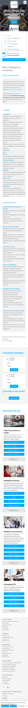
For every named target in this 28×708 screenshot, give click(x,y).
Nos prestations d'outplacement (9, 666)
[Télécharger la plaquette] (14, 698)
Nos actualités (5, 630)
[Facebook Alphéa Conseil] (3, 687)
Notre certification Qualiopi (8, 671)
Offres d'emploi (5, 636)
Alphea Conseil (7, 619)
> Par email (5, 682)
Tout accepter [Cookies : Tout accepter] (5, 706)
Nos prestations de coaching (8, 669)
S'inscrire (14, 22)
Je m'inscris (14, 370)
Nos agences (5, 628)
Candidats (5, 634)
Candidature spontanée (7, 637)
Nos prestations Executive (8, 650)
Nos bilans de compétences (8, 668)
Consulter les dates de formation (14, 59)
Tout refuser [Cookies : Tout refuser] (13, 706)
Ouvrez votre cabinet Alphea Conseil (10, 621)
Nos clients (5, 652)
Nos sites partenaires (7, 653)
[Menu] (25, 2)
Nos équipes (5, 626)
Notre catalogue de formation (9, 664)
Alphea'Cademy (6, 661)
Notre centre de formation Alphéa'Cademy (11, 662)
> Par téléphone (6, 684)
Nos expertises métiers (7, 646)
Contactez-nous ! (14, 398)
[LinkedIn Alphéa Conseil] (7, 687)
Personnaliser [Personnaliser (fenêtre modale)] (21, 706)
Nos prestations (6, 648)
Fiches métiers (5, 639)
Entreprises (6, 645)
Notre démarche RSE (7, 624)
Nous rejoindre (5, 623)
